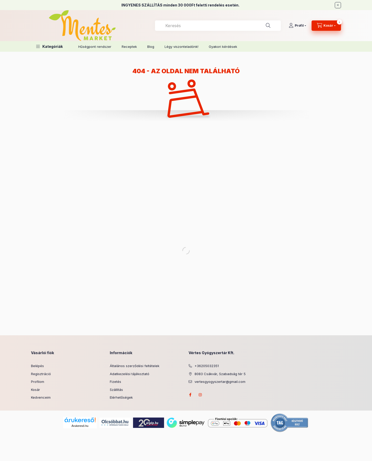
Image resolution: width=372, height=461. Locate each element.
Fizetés (115, 382)
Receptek (129, 46)
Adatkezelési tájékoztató (129, 374)
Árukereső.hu (80, 425)
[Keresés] (268, 26)
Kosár (35, 390)
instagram (200, 395)
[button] (49, 46)
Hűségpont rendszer (94, 46)
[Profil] (297, 25)
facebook (190, 395)
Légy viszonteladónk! (181, 46)
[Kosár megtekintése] (326, 25)
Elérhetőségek (121, 397)
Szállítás (116, 390)
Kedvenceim (41, 397)
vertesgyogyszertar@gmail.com (220, 382)
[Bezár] (338, 5)
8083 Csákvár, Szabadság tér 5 (220, 374)
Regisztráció (41, 374)
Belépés (37, 366)
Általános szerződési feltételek (134, 366)
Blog (150, 46)
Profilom (37, 382)
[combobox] (218, 25)
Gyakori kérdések (223, 46)
